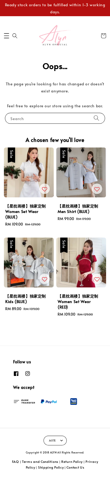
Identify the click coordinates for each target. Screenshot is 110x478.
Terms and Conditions (40, 461)
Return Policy (72, 461)
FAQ (15, 461)
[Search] (96, 118)
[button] (6, 36)
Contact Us (75, 467)
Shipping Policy (51, 467)
